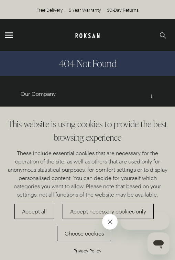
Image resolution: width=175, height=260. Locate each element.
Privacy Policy (87, 250)
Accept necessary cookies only (108, 211)
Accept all (34, 211)
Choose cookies (84, 233)
